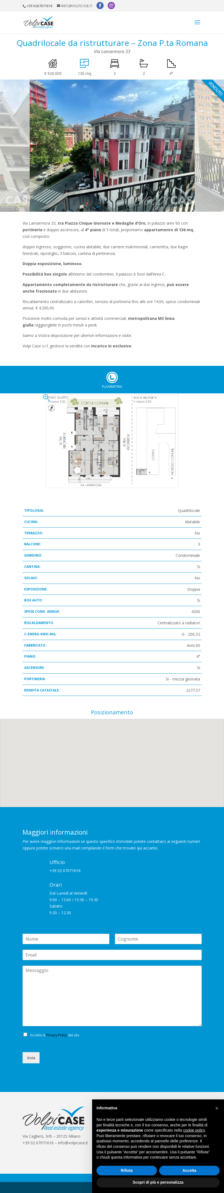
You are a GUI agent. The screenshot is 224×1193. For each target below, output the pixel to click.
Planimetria (112, 366)
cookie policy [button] (194, 1130)
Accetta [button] (189, 1170)
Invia (31, 1046)
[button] (216, 1108)
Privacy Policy (56, 1024)
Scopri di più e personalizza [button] (158, 1182)
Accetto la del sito (54, 1024)
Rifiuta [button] (127, 1170)
